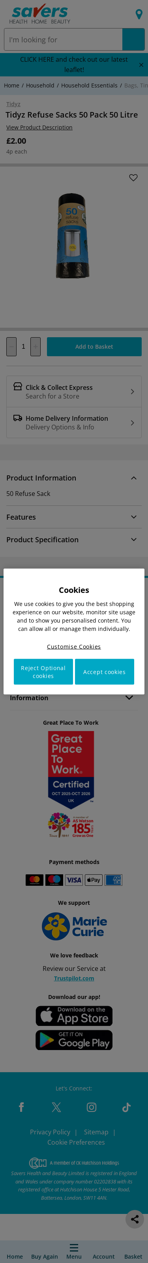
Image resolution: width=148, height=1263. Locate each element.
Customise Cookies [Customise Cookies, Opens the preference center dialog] (74, 646)
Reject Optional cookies (43, 672)
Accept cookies (104, 672)
